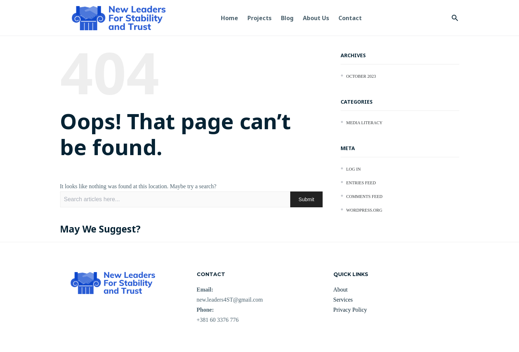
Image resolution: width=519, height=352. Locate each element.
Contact (350, 18)
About (340, 289)
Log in (353, 169)
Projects (259, 18)
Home (229, 18)
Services (343, 300)
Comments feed (364, 196)
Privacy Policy (350, 310)
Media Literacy (364, 122)
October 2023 (361, 76)
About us (316, 18)
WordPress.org (364, 210)
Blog (287, 18)
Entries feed (361, 182)
